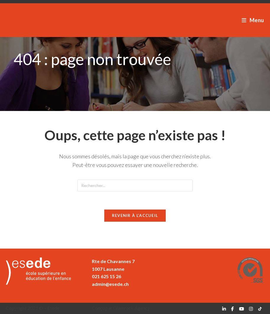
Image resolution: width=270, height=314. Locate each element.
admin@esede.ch (110, 284)
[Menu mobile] (253, 20)
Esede (15, 20)
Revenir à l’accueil (135, 215)
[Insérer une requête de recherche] (135, 185)
